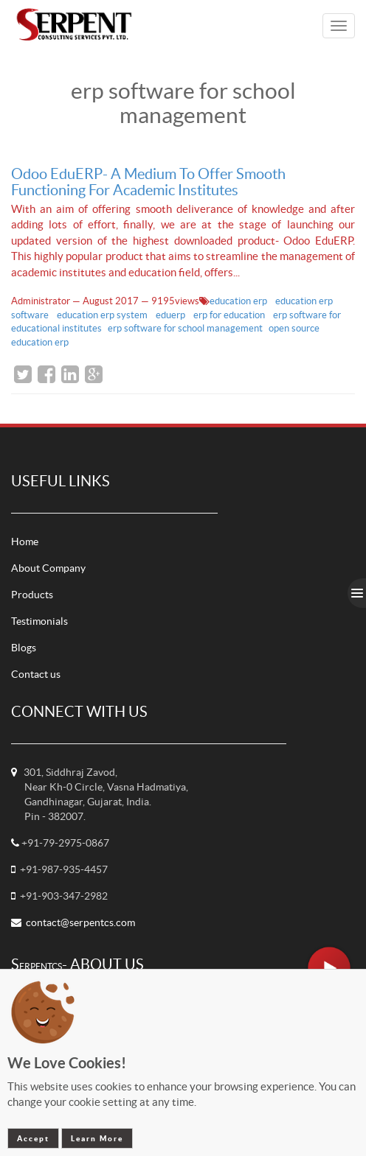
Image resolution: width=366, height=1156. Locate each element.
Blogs (23, 648)
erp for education (230, 314)
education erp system (103, 314)
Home (24, 541)
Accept (33, 1138)
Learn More (97, 1138)
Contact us (36, 674)
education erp (239, 300)
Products (32, 594)
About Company (48, 568)
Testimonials (39, 621)
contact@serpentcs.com (80, 922)
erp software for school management (185, 328)
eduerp (171, 314)
